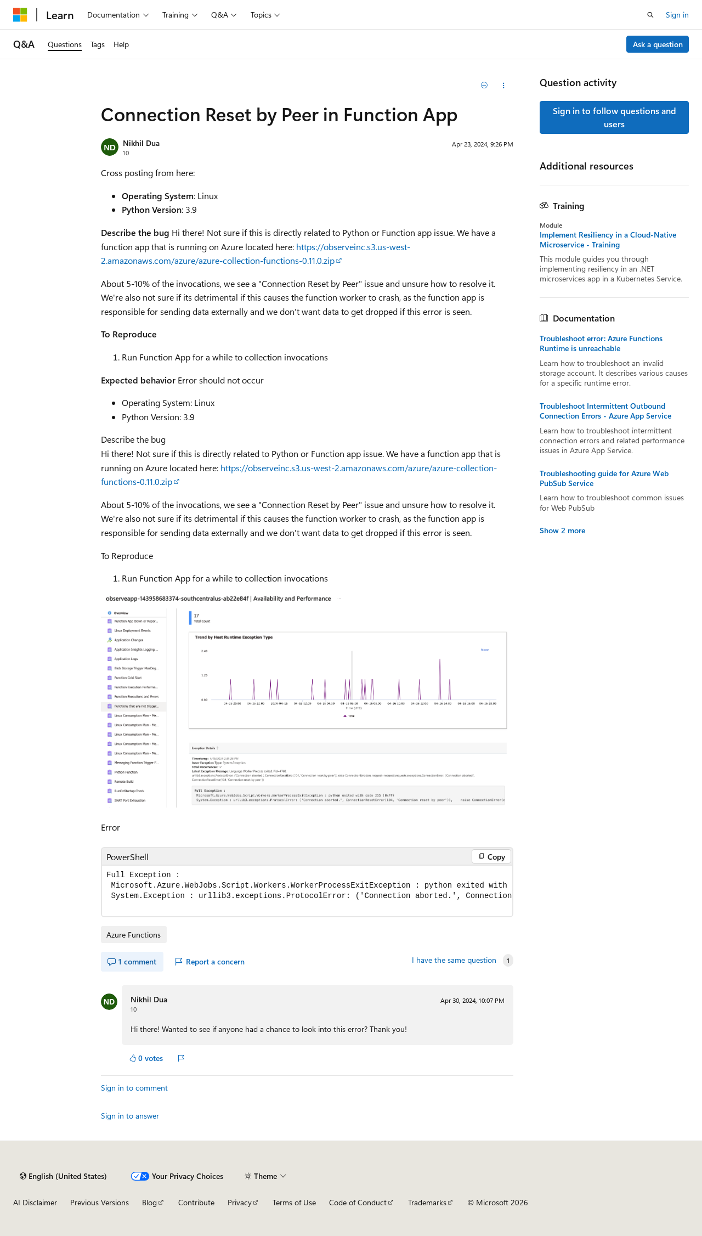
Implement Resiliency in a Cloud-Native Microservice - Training (608, 240)
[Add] (484, 85)
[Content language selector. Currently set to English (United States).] (63, 1176)
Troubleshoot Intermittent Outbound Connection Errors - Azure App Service (605, 411)
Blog (149, 1202)
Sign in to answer (130, 1115)
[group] (307, 891)
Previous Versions (99, 1202)
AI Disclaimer (35, 1202)
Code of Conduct (358, 1202)
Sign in (677, 14)
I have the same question (454, 960)
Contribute (196, 1202)
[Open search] (650, 15)
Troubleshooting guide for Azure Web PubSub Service (604, 478)
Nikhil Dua (141, 143)
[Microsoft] (20, 15)
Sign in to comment (134, 1087)
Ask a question (658, 44)
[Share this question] (503, 85)
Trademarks (427, 1202)
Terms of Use (294, 1202)
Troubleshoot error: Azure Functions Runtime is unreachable (601, 343)
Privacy (240, 1202)
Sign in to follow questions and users (614, 117)
